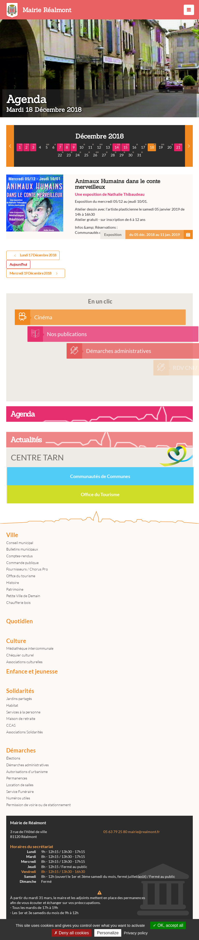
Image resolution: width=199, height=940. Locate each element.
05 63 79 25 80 (115, 832)
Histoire (12, 582)
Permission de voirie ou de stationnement (38, 804)
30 (131, 154)
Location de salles (19, 785)
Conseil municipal (19, 542)
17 (144, 146)
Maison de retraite (20, 718)
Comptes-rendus (19, 556)
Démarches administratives (27, 765)
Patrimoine (14, 589)
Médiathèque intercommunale (29, 648)
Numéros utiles (18, 798)
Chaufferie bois (18, 602)
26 (96, 154)
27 (105, 154)
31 (140, 154)
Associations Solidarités (24, 732)
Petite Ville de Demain (23, 596)
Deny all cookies (71, 933)
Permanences (16, 778)
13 (108, 146)
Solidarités (20, 691)
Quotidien (19, 621)
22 (60, 154)
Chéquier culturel (20, 655)
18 (152, 146)
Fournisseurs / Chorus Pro (27, 569)
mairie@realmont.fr (144, 832)
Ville (12, 535)
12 (100, 146)
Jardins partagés (19, 698)
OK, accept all (168, 925)
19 (161, 146)
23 (69, 154)
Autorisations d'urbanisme (27, 771)
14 (117, 146)
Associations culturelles (24, 662)
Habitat (12, 705)
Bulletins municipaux (22, 549)
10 (82, 146)
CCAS (11, 725)
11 (91, 146)
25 (87, 154)
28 (113, 154)
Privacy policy (136, 933)
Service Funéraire (20, 791)
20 (170, 146)
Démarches (21, 750)
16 (135, 146)
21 (179, 146)
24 (78, 154)
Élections (13, 758)
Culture (16, 641)
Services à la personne (23, 712)
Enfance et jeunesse (32, 671)
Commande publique (22, 562)
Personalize (108, 933)
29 (122, 154)
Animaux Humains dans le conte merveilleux (99, 207)
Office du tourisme (20, 576)
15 (126, 146)
